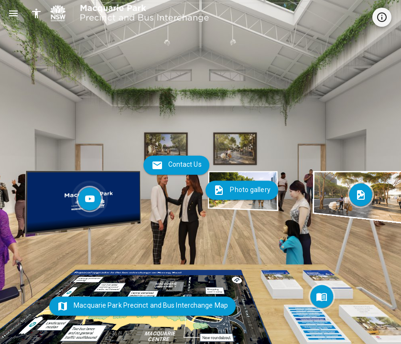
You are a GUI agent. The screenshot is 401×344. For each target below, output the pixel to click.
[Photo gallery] (243, 191)
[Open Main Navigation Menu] (13, 13)
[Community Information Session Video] (83, 202)
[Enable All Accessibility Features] (36, 13)
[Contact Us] (176, 165)
